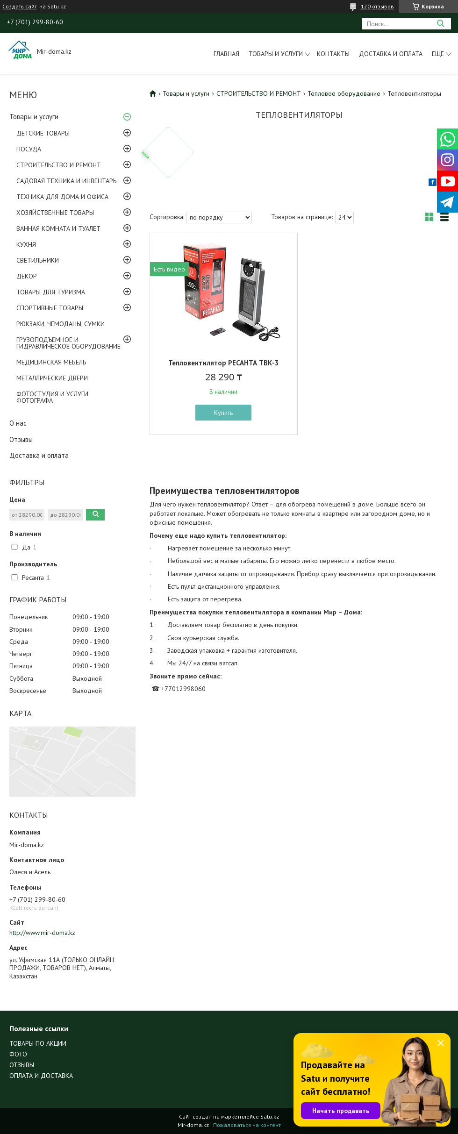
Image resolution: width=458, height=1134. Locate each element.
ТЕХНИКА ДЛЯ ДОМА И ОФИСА (62, 197)
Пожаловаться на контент (247, 1124)
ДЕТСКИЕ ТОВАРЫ (43, 133)
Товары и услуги (276, 54)
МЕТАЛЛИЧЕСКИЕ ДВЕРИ (52, 378)
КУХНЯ (26, 244)
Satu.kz (269, 1116)
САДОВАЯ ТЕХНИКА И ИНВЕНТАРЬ (66, 181)
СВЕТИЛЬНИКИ (37, 260)
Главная (226, 54)
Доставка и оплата (390, 54)
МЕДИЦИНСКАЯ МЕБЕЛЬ (51, 362)
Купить (223, 412)
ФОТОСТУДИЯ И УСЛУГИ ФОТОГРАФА (52, 397)
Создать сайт (19, 6)
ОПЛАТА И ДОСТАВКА (41, 1075)
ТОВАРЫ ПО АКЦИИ (37, 1043)
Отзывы (21, 439)
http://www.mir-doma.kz (42, 932)
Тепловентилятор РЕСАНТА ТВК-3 (223, 362)
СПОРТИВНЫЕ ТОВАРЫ (49, 308)
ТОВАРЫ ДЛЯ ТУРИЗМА (50, 292)
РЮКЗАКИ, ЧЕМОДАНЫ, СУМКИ (60, 324)
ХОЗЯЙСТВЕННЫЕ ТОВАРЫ (55, 212)
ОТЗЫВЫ (21, 1065)
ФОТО (18, 1054)
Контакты (333, 54)
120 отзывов (377, 6)
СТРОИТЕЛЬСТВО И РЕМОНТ (58, 165)
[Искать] (440, 23)
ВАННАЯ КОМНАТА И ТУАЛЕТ (58, 228)
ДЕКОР (26, 276)
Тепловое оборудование (344, 93)
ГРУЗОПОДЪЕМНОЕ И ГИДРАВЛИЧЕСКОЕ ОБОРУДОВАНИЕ (68, 342)
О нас (18, 423)
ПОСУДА (28, 149)
